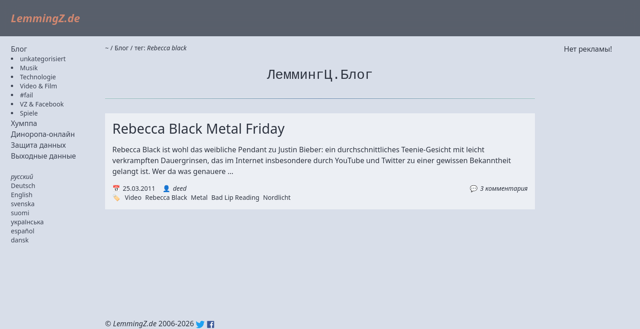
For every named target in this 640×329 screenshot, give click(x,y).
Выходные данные (43, 156)
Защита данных (38, 145)
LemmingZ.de (45, 17)
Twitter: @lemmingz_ (200, 324)
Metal (199, 197)
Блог (19, 49)
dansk (20, 240)
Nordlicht (277, 197)
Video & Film (38, 86)
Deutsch (23, 185)
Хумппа (24, 123)
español (22, 231)
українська (27, 222)
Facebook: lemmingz (210, 324)
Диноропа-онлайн (43, 134)
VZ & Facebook (42, 104)
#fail (26, 95)
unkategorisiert (43, 58)
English (22, 194)
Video (133, 197)
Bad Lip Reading (235, 197)
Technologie (38, 77)
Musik (29, 67)
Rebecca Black (166, 197)
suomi (20, 212)
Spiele (29, 113)
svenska (22, 203)
